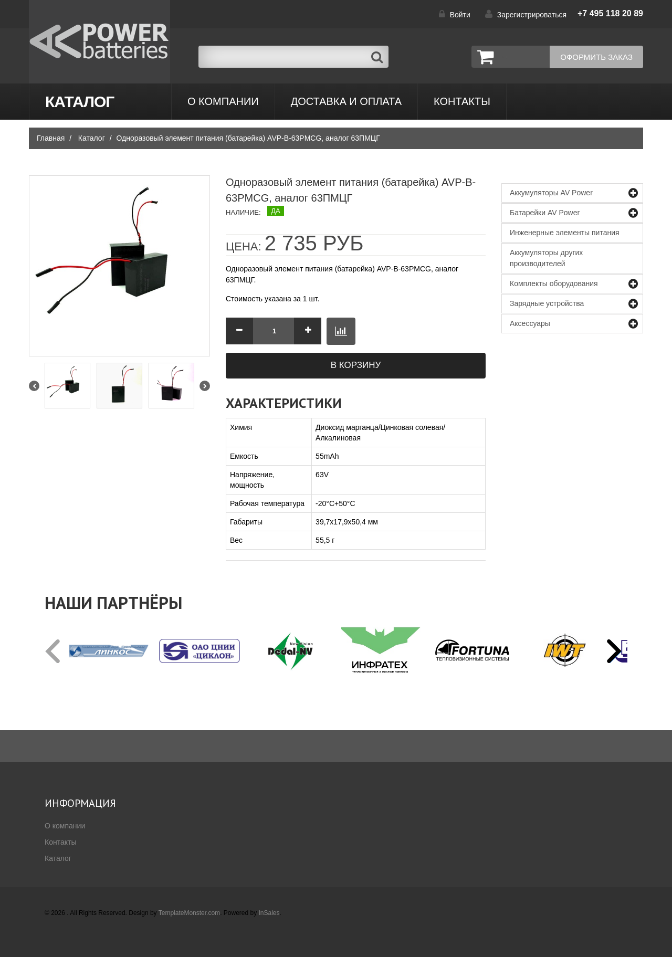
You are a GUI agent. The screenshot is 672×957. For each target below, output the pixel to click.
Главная (51, 138)
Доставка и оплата (346, 101)
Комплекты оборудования (554, 283)
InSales (269, 913)
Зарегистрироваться (531, 14)
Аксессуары (530, 323)
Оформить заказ (596, 56)
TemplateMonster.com (189, 913)
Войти (460, 14)
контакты (462, 101)
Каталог (79, 101)
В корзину (356, 365)
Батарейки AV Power (545, 212)
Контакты (60, 842)
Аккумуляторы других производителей (546, 258)
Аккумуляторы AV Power (551, 192)
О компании (223, 101)
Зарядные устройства (547, 303)
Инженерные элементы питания (565, 232)
